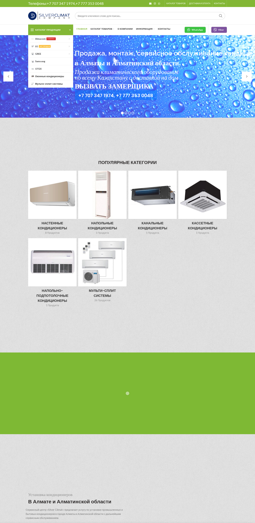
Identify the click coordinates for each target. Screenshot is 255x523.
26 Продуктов (102, 300)
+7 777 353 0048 (90, 3)
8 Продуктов (52, 232)
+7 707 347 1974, (61, 3)
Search (220, 16)
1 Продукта (102, 232)
